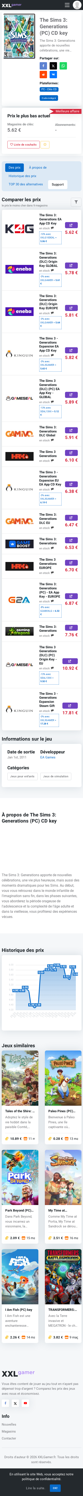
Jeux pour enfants (22, 776)
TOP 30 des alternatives (26, 184)
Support (58, 184)
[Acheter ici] (71, 225)
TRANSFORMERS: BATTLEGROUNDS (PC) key (61, 1310)
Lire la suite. (35, 1488)
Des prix (14, 168)
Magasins (9, 1431)
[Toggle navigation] (67, 5)
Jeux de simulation (55, 776)
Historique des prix (22, 176)
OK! (55, 1488)
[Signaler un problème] (45, 144)
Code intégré (49, 98)
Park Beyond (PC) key (18, 1210)
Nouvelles (9, 1424)
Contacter (9, 1438)
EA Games (47, 758)
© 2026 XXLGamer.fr (40, 1457)
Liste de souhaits (23, 144)
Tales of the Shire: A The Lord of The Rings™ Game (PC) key (19, 1111)
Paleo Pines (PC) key (60, 1111)
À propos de (38, 168)
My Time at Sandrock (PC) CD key (61, 1210)
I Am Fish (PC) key (18, 1310)
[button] (77, 5)
